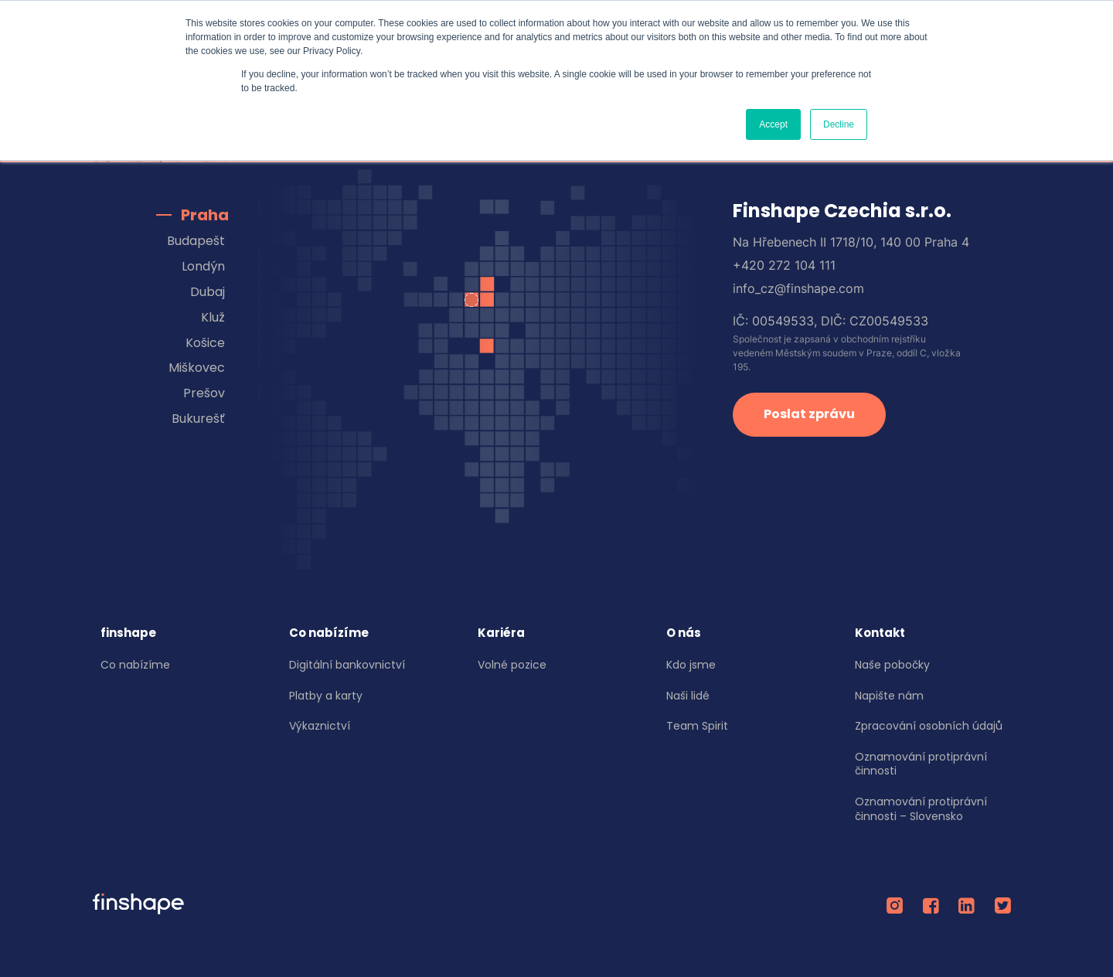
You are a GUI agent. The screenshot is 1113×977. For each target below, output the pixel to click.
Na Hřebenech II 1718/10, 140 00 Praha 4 (851, 242)
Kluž (213, 317)
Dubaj (207, 292)
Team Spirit (697, 726)
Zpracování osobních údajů (928, 726)
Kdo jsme (691, 664)
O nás (683, 633)
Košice (205, 343)
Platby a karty (325, 695)
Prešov (204, 393)
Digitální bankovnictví (347, 664)
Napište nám (889, 695)
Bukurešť (198, 418)
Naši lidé (688, 695)
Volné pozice (512, 664)
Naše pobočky (892, 664)
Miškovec (196, 367)
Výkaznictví (319, 726)
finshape (128, 633)
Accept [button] (773, 124)
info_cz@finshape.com (798, 288)
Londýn (203, 266)
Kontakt (880, 633)
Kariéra (501, 633)
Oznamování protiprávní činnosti (921, 764)
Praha (205, 215)
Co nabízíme (135, 664)
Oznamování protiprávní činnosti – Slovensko (921, 809)
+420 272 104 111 (784, 265)
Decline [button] (838, 124)
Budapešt (196, 241)
